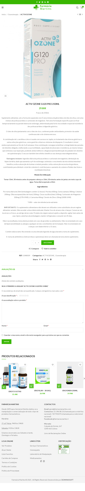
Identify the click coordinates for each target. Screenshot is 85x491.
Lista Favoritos (7, 462)
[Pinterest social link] (42, 2)
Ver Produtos (7, 454)
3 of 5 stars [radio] (24, 296)
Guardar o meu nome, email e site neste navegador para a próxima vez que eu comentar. (36, 335)
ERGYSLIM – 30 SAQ (42, 390)
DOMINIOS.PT (67, 488)
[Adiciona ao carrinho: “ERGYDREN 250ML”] (59, 386)
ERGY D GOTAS (15, 391)
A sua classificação (9, 296)
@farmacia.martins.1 (61, 427)
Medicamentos (36, 466)
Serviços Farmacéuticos (39, 454)
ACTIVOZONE (26, 14)
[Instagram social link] (43, 469)
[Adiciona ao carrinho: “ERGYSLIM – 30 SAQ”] (31, 386)
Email (46, 326)
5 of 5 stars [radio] (28, 296)
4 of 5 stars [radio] (26, 296)
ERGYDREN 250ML (70, 390)
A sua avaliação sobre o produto (14, 300)
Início (4, 14)
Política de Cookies (9, 474)
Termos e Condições (9, 470)
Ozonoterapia (13, 14)
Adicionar (47, 243)
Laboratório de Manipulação (41, 462)
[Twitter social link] (39, 2)
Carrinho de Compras (10, 466)
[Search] (77, 7)
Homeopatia (35, 458)
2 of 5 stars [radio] (22, 296)
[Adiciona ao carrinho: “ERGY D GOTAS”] (4, 387)
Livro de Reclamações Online (55, 441)
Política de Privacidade (10, 478)
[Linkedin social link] (45, 2)
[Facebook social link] (37, 2)
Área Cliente (6, 458)
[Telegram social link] (47, 2)
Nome (5, 326)
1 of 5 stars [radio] (20, 296)
